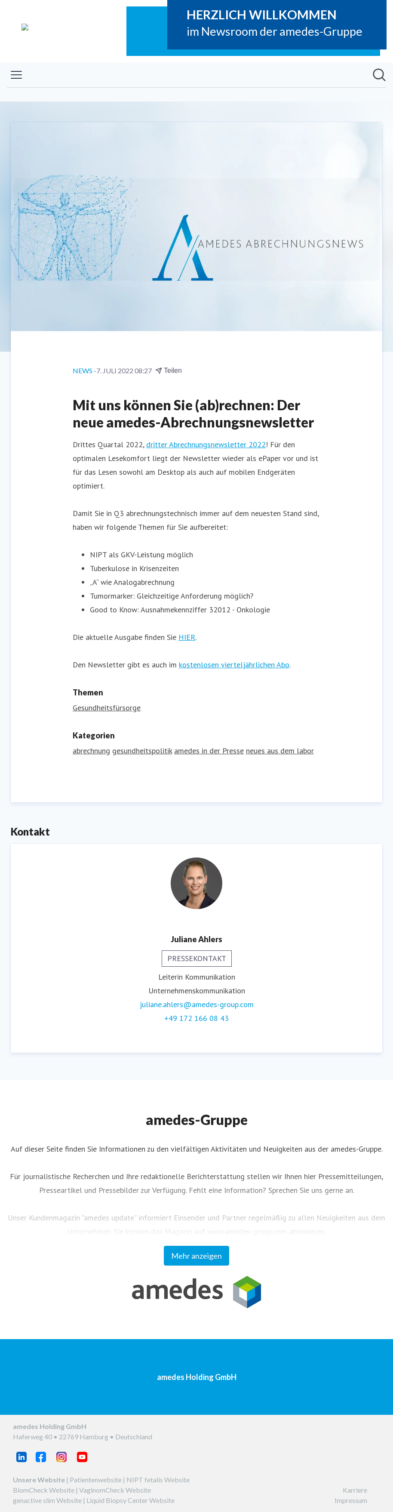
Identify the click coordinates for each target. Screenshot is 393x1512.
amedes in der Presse (209, 751)
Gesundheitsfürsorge (107, 708)
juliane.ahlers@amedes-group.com (197, 1004)
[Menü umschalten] (16, 75)
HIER (186, 637)
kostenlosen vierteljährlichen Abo (234, 665)
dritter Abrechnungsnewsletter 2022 (206, 444)
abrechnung (91, 751)
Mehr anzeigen (196, 1255)
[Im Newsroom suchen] (379, 75)
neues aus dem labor (280, 751)
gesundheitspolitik (142, 751)
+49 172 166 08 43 (196, 1018)
